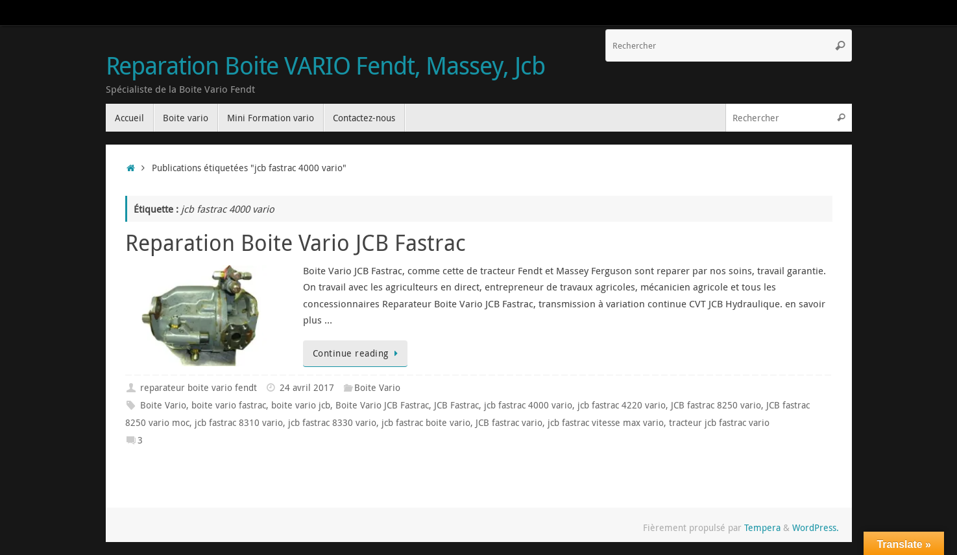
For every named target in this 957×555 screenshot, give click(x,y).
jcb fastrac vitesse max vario (606, 423)
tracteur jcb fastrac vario (719, 423)
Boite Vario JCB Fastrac (382, 405)
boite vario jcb (300, 405)
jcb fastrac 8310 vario (239, 423)
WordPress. (815, 528)
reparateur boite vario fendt (198, 388)
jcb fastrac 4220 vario (621, 405)
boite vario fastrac (228, 405)
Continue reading (358, 353)
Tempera (762, 528)
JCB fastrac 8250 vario (716, 405)
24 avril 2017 (307, 388)
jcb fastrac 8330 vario (332, 423)
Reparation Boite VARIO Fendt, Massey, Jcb (325, 65)
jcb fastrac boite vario (426, 423)
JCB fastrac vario (509, 423)
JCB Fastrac (456, 405)
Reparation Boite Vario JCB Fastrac (295, 242)
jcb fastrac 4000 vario (528, 405)
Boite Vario (377, 388)
